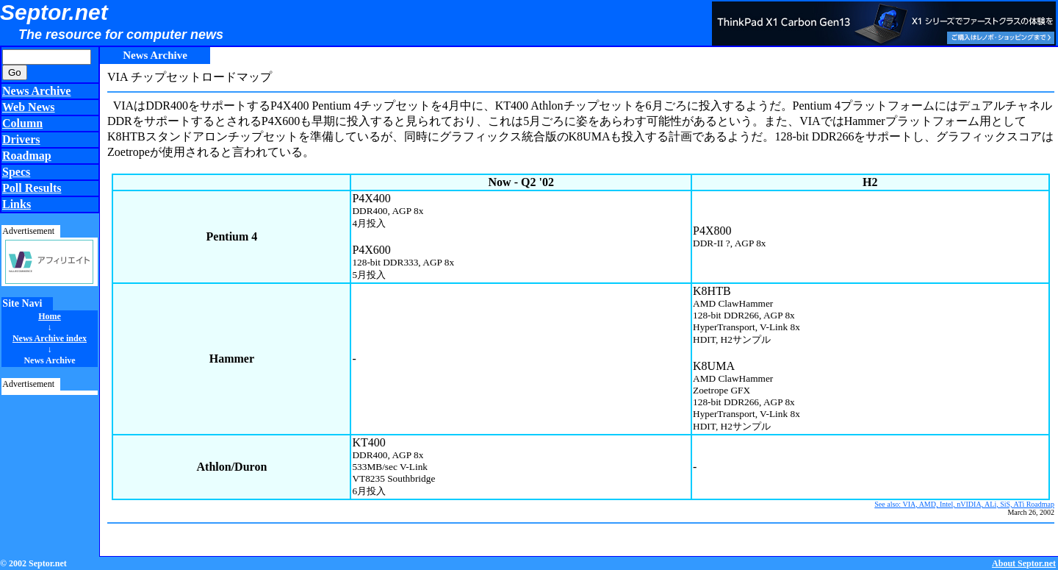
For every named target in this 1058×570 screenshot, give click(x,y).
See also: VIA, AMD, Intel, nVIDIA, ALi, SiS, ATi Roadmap (964, 504)
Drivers (21, 139)
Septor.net (54, 12)
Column (22, 123)
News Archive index (49, 338)
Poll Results (31, 188)
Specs (16, 171)
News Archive (36, 91)
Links (16, 204)
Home (49, 316)
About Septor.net (1024, 563)
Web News (28, 107)
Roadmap (26, 155)
